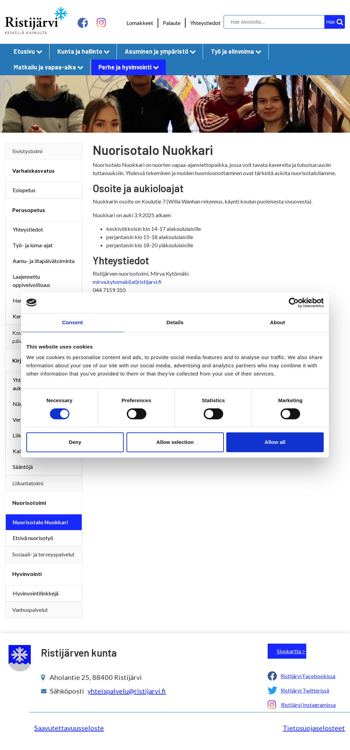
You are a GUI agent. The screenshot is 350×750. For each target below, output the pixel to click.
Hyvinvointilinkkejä (35, 593)
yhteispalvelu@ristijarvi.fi (127, 691)
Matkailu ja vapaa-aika (48, 67)
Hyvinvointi (27, 573)
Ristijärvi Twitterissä (305, 690)
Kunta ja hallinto (83, 51)
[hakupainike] (334, 22)
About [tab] (277, 322)
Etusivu (28, 51)
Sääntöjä (23, 466)
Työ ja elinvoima (236, 51)
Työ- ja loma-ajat (33, 245)
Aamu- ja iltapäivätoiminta (44, 261)
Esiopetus (24, 190)
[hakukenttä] (283, 22)
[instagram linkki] (101, 22)
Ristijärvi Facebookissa (308, 676)
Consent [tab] (72, 322)
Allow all (275, 442)
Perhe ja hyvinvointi (128, 67)
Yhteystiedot (205, 22)
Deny (75, 442)
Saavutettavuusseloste (69, 728)
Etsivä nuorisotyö (33, 538)
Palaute (171, 22)
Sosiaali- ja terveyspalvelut (43, 554)
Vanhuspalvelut (30, 609)
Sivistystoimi (27, 151)
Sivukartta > (291, 651)
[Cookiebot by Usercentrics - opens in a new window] (294, 303)
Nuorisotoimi (29, 502)
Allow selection (174, 442)
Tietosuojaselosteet (314, 728)
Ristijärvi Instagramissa (308, 704)
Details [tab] (175, 322)
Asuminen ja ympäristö (160, 51)
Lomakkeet (139, 22)
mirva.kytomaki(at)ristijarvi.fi (127, 281)
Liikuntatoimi (27, 483)
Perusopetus (28, 210)
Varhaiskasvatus (33, 170)
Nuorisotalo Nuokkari (40, 522)
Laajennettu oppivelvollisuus (31, 280)
